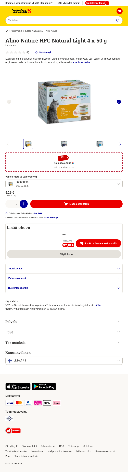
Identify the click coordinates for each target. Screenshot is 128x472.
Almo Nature (51, 31)
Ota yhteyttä (11, 446)
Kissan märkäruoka (34, 31)
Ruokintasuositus (64, 288)
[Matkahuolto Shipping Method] (9, 419)
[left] (9, 102)
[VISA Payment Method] (9, 403)
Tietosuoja (73, 446)
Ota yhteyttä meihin (69, 3)
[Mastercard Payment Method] (19, 403)
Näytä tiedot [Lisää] (64, 254)
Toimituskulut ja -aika (16, 451)
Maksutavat (37, 451)
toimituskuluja (51, 217)
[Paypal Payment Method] (28, 403)
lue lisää (38, 213)
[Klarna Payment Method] (57, 403)
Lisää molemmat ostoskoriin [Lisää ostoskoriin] (100, 244)
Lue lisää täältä (81, 62)
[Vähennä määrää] (9, 204)
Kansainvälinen (18, 353)
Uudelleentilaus (97, 3)
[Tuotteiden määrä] (16, 204)
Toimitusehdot (29, 446)
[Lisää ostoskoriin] (76, 204)
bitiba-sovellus (84, 451)
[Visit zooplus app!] (18, 389)
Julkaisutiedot (48, 446)
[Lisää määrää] (24, 204)
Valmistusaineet (64, 278)
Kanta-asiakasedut (105, 451)
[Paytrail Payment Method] (38, 403)
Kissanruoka (16, 31)
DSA (61, 446)
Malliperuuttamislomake (60, 451)
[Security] (13, 431)
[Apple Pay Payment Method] (47, 403)
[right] (119, 102)
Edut (7, 456)
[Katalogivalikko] (7, 11)
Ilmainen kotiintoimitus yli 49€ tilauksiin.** (29, 3)
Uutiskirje (88, 446)
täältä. (98, 305)
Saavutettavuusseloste (26, 456)
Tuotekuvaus (64, 268)
